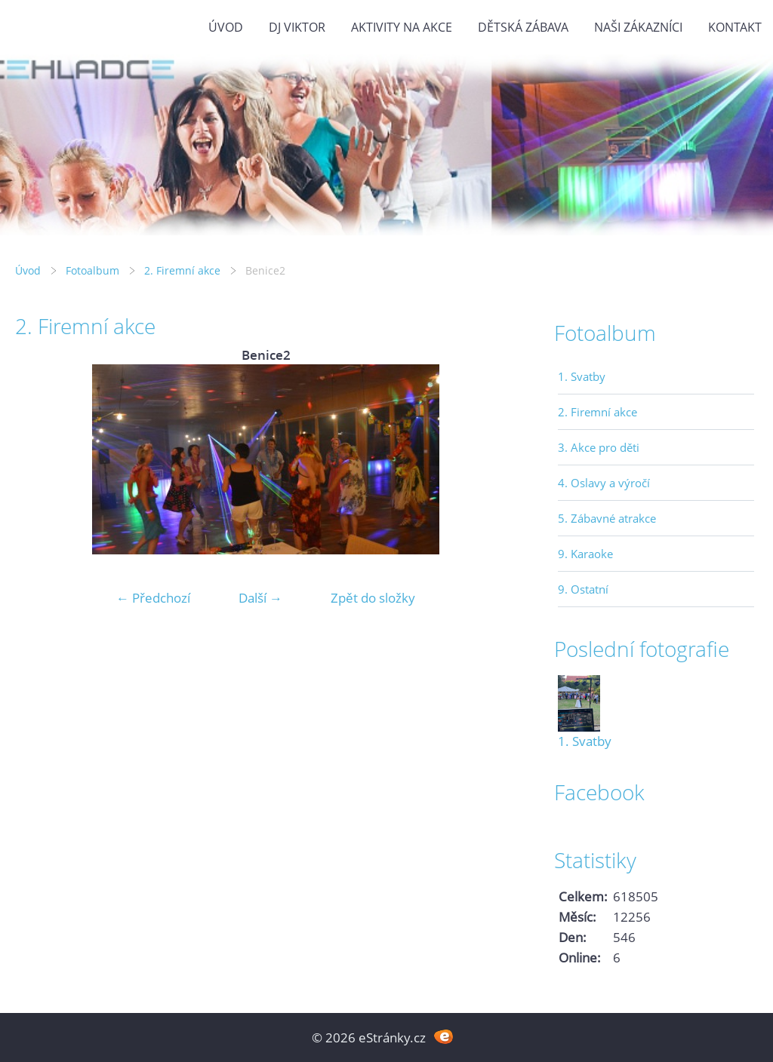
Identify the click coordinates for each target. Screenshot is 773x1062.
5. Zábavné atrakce (607, 518)
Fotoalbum (92, 270)
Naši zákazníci (638, 27)
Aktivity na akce (401, 27)
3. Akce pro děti (598, 447)
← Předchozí (153, 597)
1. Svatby (581, 376)
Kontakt (735, 27)
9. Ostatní (583, 589)
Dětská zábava (523, 27)
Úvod (225, 27)
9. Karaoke (585, 553)
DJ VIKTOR (297, 27)
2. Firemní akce (182, 270)
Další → (260, 597)
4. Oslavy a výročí (604, 482)
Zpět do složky (373, 597)
